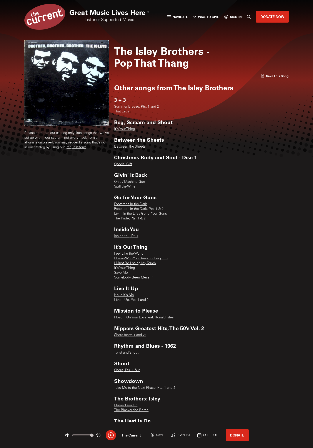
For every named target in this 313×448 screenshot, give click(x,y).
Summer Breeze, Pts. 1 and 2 (136, 107)
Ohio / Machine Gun (129, 182)
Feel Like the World (128, 253)
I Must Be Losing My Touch (135, 263)
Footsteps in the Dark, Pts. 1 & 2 (139, 209)
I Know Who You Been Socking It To (141, 258)
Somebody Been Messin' (133, 277)
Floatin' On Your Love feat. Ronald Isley (144, 317)
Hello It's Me (124, 295)
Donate (237, 435)
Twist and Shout (126, 352)
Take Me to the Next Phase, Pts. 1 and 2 (144, 388)
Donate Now (272, 16)
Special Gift (123, 164)
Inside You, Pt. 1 (126, 236)
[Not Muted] (67, 435)
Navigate (177, 17)
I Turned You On (125, 405)
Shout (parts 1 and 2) (130, 335)
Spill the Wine (124, 186)
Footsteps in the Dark (130, 204)
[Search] (249, 17)
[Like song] (275, 76)
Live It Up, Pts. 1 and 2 (131, 300)
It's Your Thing (124, 129)
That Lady (121, 111)
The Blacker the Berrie (131, 410)
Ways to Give (206, 17)
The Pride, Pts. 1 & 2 (130, 218)
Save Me (121, 273)
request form (76, 147)
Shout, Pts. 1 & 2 (127, 370)
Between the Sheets (130, 146)
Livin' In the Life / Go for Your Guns (140, 214)
